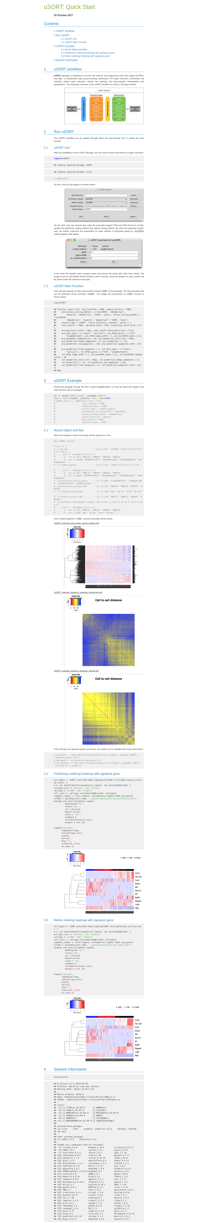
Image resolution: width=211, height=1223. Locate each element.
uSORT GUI (69, 39)
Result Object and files (74, 49)
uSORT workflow (64, 31)
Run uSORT (61, 35)
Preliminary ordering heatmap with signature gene (88, 53)
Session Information (66, 60)
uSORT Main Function (74, 42)
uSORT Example (64, 46)
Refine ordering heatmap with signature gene (85, 56)
